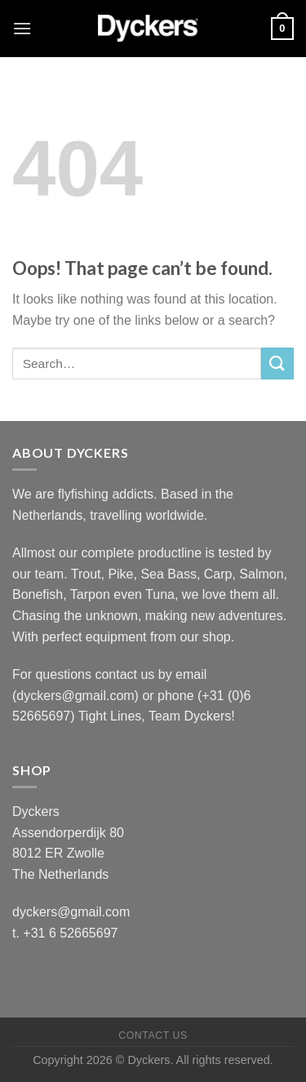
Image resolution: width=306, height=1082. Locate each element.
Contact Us (153, 1035)
